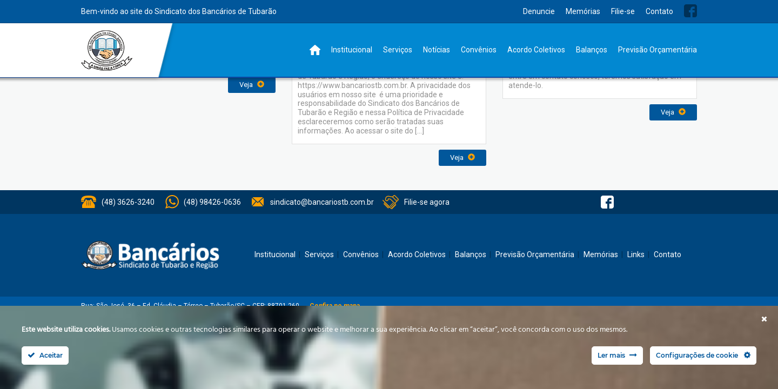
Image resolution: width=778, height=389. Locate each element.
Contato (659, 11)
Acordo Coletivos (536, 49)
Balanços (591, 49)
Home (315, 50)
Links (636, 254)
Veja (251, 85)
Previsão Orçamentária (657, 49)
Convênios (479, 49)
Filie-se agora (427, 202)
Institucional (351, 49)
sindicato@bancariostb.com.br (322, 202)
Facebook (690, 10)
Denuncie (539, 11)
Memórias (583, 11)
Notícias (436, 49)
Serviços (397, 49)
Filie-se (623, 11)
